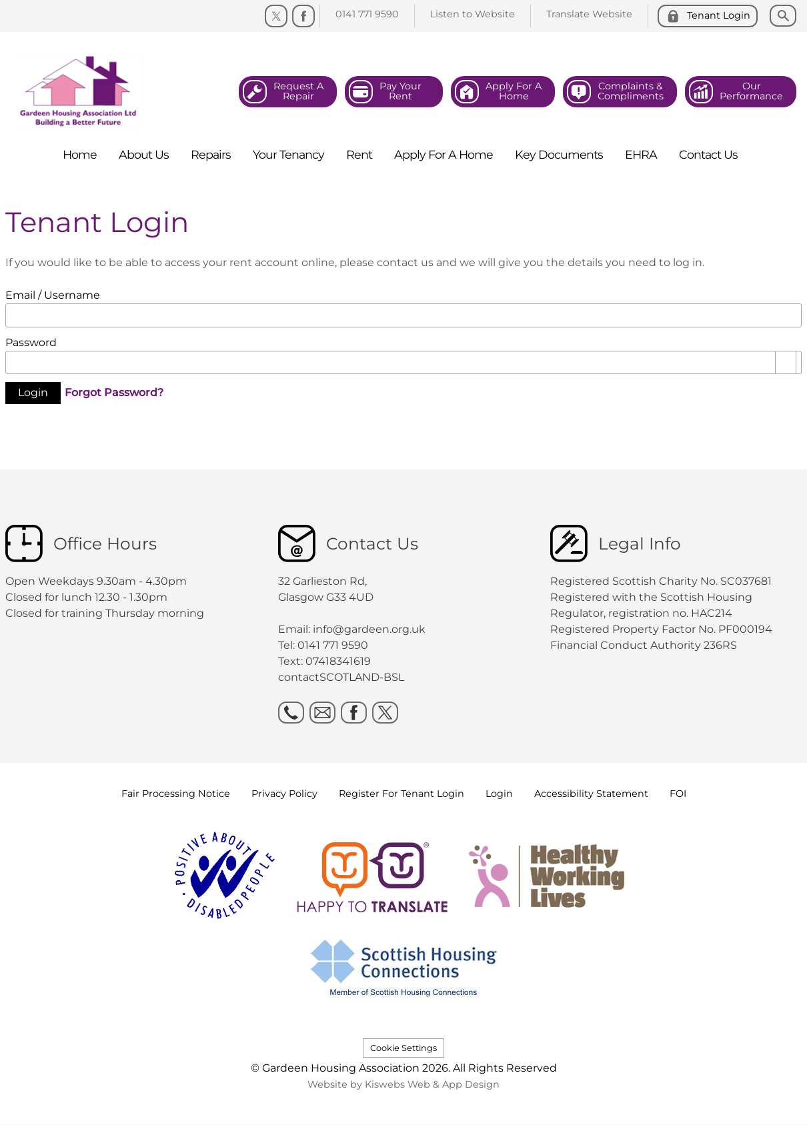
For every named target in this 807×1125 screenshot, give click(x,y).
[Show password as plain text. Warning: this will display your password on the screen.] (785, 363)
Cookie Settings (403, 1048)
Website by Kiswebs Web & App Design (403, 1084)
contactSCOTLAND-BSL (341, 677)
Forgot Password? (114, 391)
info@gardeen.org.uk (369, 629)
